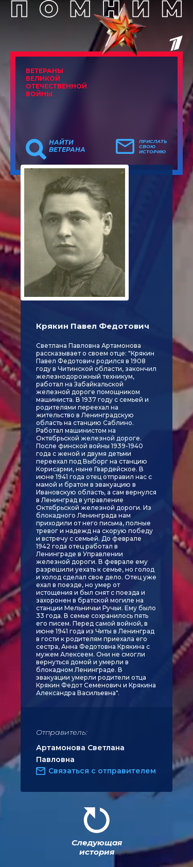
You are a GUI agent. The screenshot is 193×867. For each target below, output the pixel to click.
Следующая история (97, 847)
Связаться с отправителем (102, 770)
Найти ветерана (67, 146)
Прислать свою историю (153, 146)
